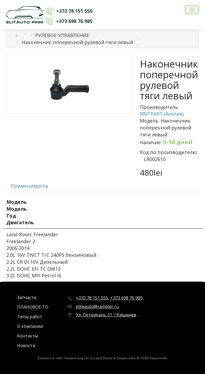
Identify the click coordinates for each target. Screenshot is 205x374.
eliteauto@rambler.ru (97, 306)
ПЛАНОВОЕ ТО (32, 307)
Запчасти (26, 297)
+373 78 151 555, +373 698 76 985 (109, 298)
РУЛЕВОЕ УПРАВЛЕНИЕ (62, 35)
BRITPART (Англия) (162, 114)
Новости (26, 345)
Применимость (29, 186)
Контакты (27, 336)
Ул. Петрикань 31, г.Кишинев (106, 315)
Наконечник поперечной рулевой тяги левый (77, 42)
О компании (30, 326)
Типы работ (29, 317)
